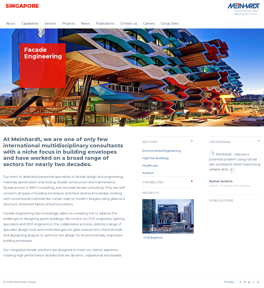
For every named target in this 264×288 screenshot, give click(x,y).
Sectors (50, 23)
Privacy (229, 281)
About (10, 23)
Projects (68, 23)
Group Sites (169, 23)
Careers (149, 23)
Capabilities (29, 23)
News (85, 23)
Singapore (22, 6)
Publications (105, 23)
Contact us (128, 23)
